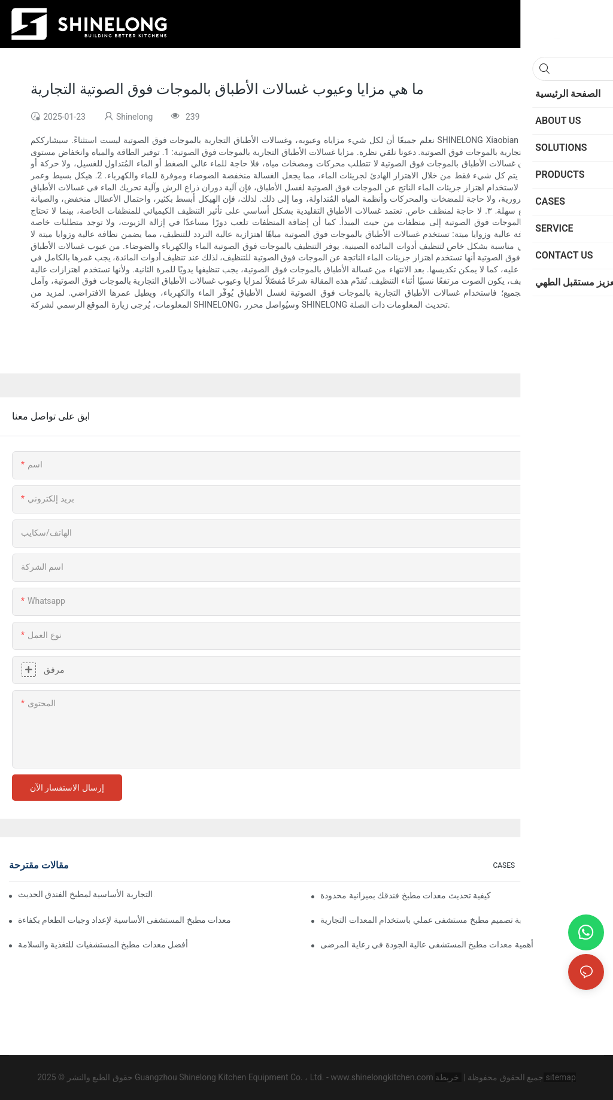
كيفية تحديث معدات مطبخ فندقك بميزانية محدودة (405, 895)
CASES (504, 865)
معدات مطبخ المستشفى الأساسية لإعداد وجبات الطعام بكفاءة (124, 920)
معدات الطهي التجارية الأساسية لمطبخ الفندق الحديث (86, 894)
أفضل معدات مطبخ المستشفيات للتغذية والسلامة (103, 944)
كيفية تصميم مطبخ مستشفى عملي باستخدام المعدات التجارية (426, 920)
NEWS (588, 865)
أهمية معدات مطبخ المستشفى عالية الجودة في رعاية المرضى (426, 944)
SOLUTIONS (546, 865)
